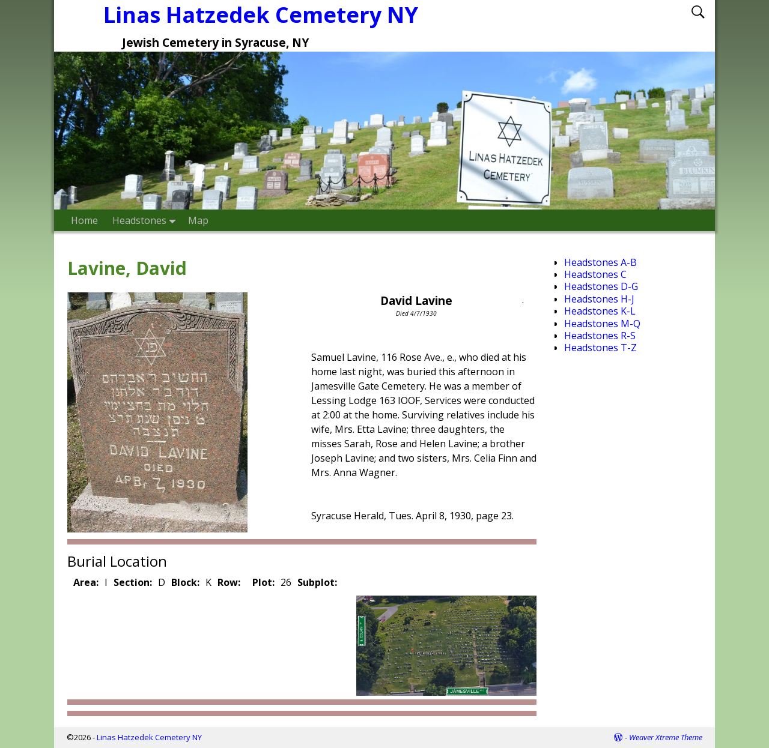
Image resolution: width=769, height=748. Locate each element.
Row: (228, 582)
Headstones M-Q (602, 323)
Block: (185, 582)
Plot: (263, 582)
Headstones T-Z (600, 347)
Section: (133, 582)
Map (198, 220)
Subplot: (317, 582)
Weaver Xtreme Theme (665, 737)
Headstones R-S (600, 335)
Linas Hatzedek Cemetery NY (149, 737)
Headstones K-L (600, 311)
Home (84, 220)
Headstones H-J (599, 299)
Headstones (146, 220)
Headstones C (595, 274)
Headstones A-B (600, 262)
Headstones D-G (601, 286)
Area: (86, 582)
